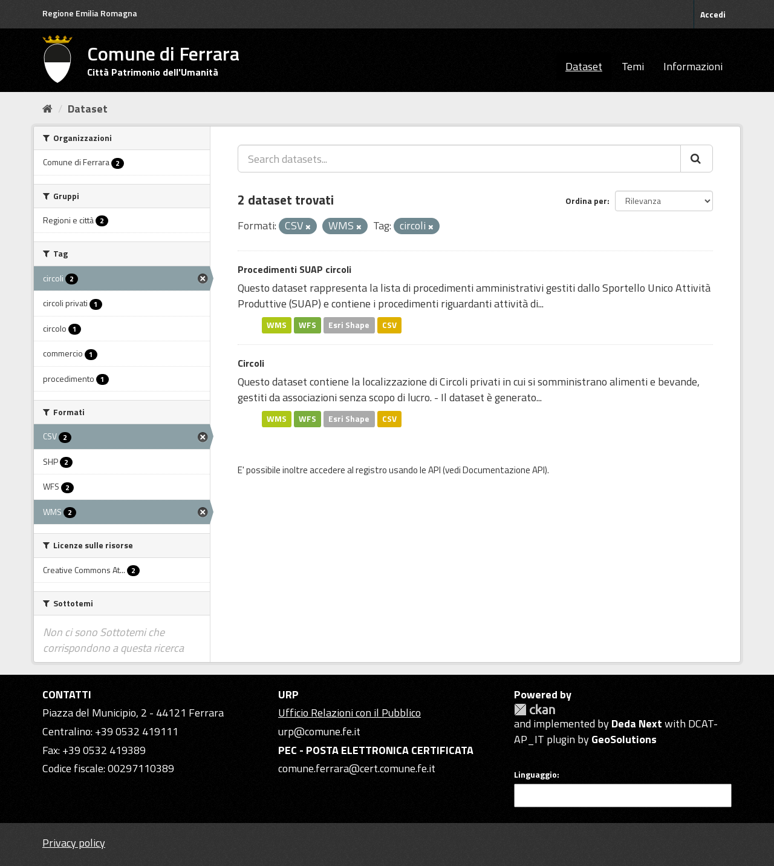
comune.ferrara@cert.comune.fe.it (356, 768)
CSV (389, 325)
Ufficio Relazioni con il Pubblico (349, 712)
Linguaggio (535, 775)
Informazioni (693, 66)
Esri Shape (348, 325)
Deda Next (636, 723)
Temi (633, 66)
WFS (307, 325)
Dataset (583, 66)
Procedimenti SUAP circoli (294, 269)
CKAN (534, 709)
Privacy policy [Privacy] (73, 843)
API (434, 470)
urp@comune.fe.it (319, 731)
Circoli (251, 363)
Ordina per (586, 200)
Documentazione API (504, 470)
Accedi (713, 14)
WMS (277, 325)
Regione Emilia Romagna (89, 13)
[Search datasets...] (459, 158)
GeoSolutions (624, 739)
